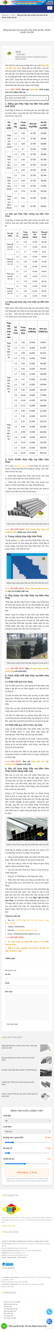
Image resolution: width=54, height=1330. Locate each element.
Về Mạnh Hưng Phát (8, 1226)
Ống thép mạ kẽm (10, 1318)
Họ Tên (8, 974)
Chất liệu (7, 1116)
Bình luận (8, 992)
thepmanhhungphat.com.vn (26, 930)
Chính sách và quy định (12, 1302)
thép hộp (34, 89)
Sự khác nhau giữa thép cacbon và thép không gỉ (19, 1070)
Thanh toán (8, 1306)
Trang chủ (5, 15)
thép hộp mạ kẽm (21, 466)
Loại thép (7, 1127)
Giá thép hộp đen (10, 1311)
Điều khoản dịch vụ (10, 1304)
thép (18, 540)
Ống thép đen (8, 1313)
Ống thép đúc (8, 1316)
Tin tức (13, 15)
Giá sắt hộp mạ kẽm (11, 1309)
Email (7, 983)
